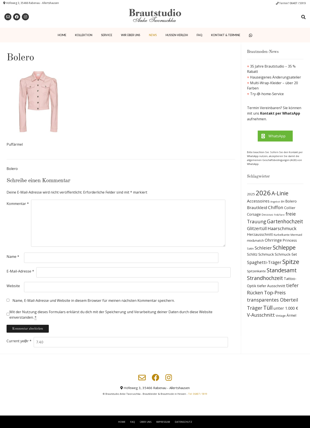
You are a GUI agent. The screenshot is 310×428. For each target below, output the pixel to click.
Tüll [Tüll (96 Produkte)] (268, 307)
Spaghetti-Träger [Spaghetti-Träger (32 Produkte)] (264, 262)
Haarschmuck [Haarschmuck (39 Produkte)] (282, 228)
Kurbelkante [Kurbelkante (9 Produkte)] (282, 235)
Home (62, 35)
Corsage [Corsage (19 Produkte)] (254, 214)
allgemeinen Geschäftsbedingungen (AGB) (272, 160)
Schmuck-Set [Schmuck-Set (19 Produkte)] (286, 254)
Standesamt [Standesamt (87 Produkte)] (282, 270)
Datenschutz (183, 421)
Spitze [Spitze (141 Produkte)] (290, 262)
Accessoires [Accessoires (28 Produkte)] (258, 201)
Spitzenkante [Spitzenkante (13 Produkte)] (256, 271)
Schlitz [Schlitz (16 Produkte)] (252, 254)
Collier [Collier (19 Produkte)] (289, 207)
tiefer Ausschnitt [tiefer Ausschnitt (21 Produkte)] (271, 285)
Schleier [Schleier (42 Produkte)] (263, 248)
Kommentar (18, 203)
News (153, 35)
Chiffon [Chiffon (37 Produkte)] (275, 207)
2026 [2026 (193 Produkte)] (263, 193)
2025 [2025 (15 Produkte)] (251, 194)
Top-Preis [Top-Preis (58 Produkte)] (275, 292)
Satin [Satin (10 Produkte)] (250, 248)
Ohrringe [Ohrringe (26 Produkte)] (273, 240)
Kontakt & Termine (225, 35)
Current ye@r (19, 341)
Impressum (163, 421)
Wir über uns (130, 35)
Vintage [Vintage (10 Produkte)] (281, 316)
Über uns (145, 421)
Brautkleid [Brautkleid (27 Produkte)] (257, 207)
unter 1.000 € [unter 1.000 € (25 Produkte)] (285, 308)
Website (13, 285)
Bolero (12, 168)
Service (106, 35)
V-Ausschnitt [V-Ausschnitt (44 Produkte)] (261, 315)
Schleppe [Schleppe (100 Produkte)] (284, 247)
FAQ (199, 35)
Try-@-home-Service (267, 93)
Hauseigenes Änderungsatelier (275, 77)
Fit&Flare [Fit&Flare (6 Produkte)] (279, 214)
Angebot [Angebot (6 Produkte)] (275, 201)
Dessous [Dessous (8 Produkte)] (267, 215)
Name (13, 256)
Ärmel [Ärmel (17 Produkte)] (291, 315)
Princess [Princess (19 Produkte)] (290, 240)
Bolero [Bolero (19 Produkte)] (291, 201)
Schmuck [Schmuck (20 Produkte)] (266, 254)
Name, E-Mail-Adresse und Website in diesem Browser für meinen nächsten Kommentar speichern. (93, 300)
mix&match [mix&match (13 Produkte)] (255, 240)
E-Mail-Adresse (20, 271)
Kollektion (83, 35)
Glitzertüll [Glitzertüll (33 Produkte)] (257, 228)
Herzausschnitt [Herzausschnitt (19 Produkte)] (260, 234)
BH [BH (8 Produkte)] (282, 201)
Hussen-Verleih (177, 35)
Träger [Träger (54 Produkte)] (254, 307)
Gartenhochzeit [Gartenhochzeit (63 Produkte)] (285, 221)
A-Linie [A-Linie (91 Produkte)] (279, 193)
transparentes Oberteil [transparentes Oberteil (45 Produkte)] (272, 300)
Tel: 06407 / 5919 (197, 393)
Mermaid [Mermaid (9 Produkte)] (296, 235)
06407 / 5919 (298, 3)
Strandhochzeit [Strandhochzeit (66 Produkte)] (265, 277)
